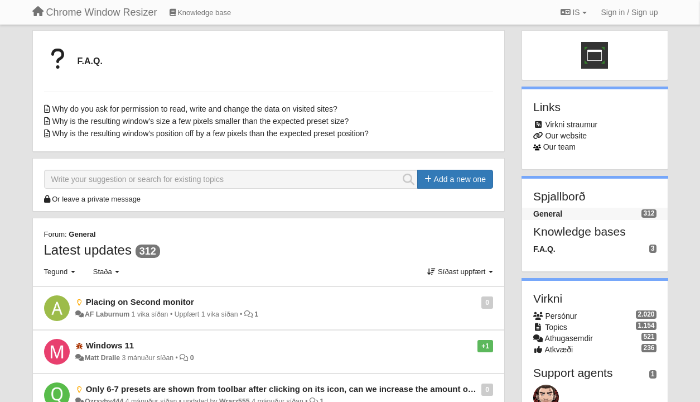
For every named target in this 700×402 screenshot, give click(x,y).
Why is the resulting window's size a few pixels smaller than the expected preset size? (200, 121)
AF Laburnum (107, 314)
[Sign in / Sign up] (630, 12)
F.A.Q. (90, 61)
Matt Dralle (102, 358)
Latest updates (88, 249)
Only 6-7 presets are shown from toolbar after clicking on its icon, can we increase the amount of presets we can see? (320, 389)
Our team (559, 146)
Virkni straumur (571, 124)
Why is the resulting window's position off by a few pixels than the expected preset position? (210, 133)
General (82, 234)
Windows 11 (110, 345)
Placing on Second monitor (140, 302)
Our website (566, 135)
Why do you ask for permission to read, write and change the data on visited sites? (194, 108)
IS (574, 12)
